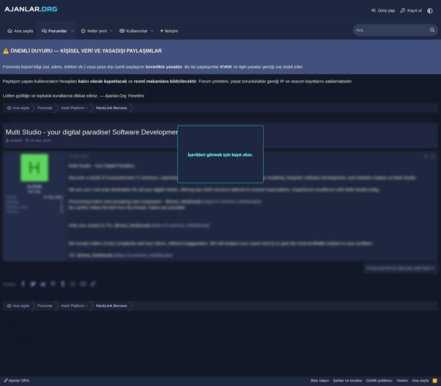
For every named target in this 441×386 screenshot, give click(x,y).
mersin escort (15, 319)
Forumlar (57, 30)
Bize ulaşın (320, 380)
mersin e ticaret (17, 325)
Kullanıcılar (136, 30)
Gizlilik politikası (379, 380)
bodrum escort (16, 331)
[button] (72, 31)
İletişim (171, 30)
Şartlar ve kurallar (347, 380)
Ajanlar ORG (17, 380)
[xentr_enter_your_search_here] (389, 30)
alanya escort (70, 331)
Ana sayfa (23, 30)
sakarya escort (17, 355)
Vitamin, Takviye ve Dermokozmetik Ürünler (44, 361)
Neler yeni (97, 30)
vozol (8, 349)
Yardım (402, 380)
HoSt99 (16, 140)
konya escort (15, 337)
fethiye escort (44, 331)
